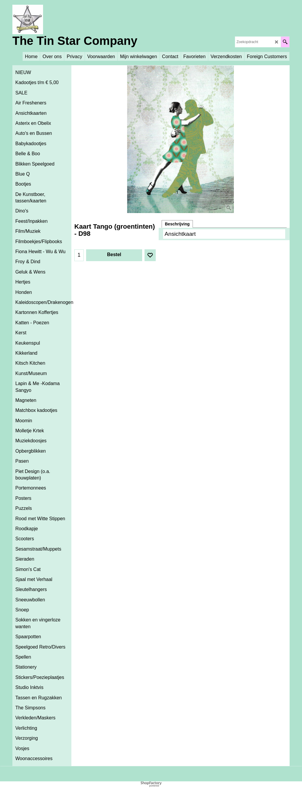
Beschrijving (177, 224)
